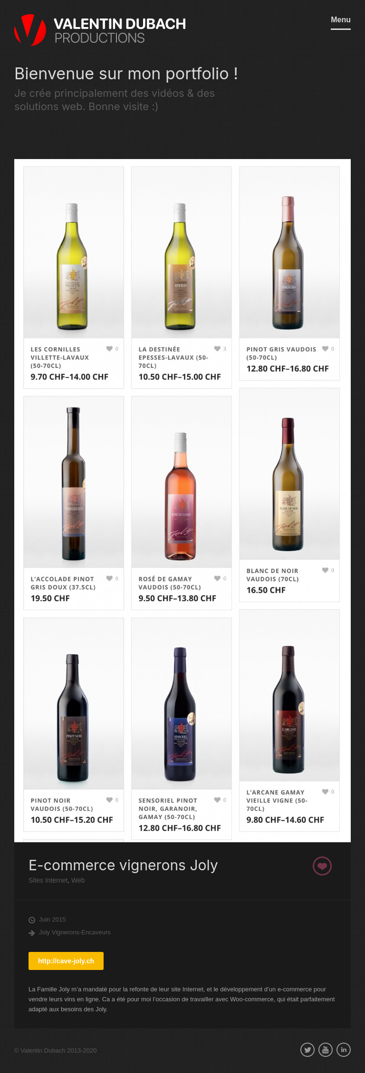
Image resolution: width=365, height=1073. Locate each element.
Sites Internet (48, 880)
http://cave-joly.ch (66, 961)
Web (77, 880)
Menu (341, 20)
